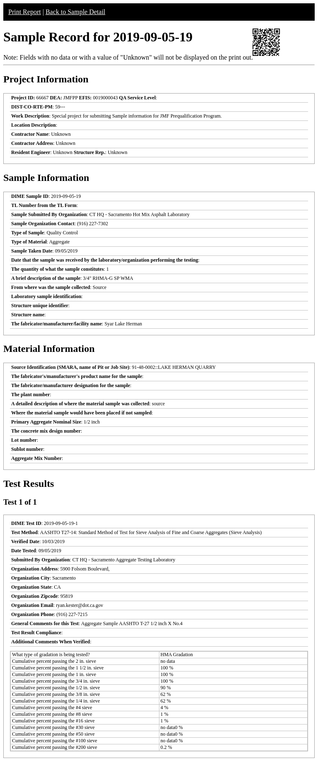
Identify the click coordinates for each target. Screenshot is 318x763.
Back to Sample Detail (75, 11)
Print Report (24, 11)
